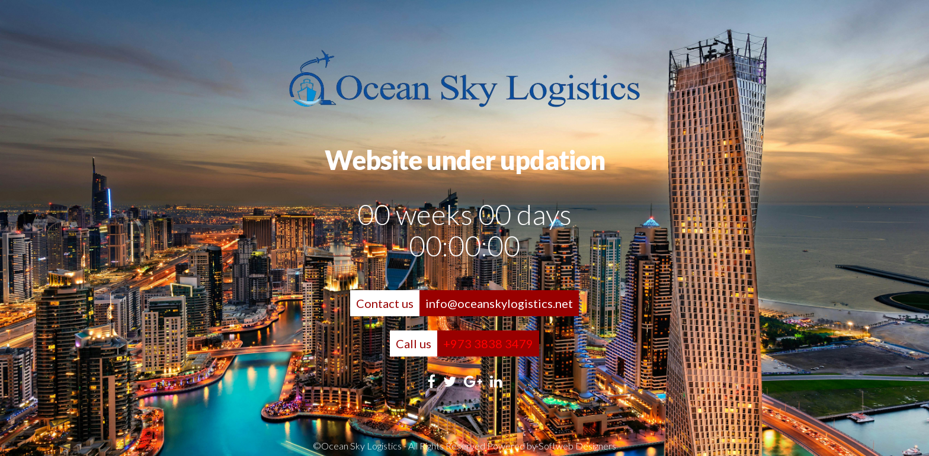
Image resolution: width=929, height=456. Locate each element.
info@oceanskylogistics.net (499, 303)
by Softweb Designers (571, 445)
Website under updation (465, 160)
